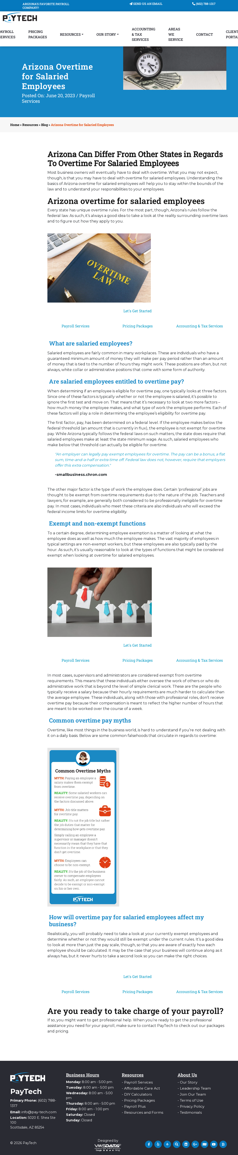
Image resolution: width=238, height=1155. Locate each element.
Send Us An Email (145, 4)
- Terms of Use (189, 1099)
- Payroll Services (135, 1082)
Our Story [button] (106, 34)
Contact (204, 34)
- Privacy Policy (190, 1104)
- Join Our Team (190, 1093)
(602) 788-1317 (203, 4)
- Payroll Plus (132, 1104)
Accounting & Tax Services (143, 34)
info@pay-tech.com (37, 1110)
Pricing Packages (37, 34)
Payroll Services (75, 325)
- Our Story (186, 1082)
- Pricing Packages (137, 1099)
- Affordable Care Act (138, 1087)
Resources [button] (70, 34)
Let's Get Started (137, 310)
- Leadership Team (193, 1087)
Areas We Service (175, 34)
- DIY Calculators (135, 1093)
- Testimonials (189, 1110)
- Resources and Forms (140, 1110)
